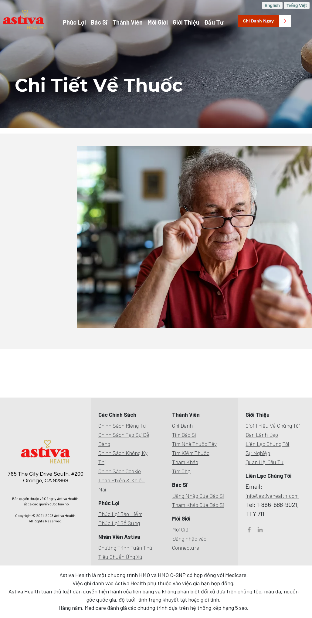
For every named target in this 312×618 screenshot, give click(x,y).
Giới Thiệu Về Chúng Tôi (273, 425)
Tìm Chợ (181, 471)
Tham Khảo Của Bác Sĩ (198, 504)
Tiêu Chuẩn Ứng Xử (120, 556)
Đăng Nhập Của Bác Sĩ (198, 495)
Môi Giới (181, 529)
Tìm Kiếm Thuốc (190, 453)
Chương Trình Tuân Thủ (125, 547)
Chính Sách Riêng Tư (122, 425)
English (272, 5)
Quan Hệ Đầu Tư (264, 462)
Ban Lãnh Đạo (262, 434)
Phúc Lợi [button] (74, 22)
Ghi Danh (182, 425)
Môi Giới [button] (158, 22)
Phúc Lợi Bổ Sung (119, 523)
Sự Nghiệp (258, 453)
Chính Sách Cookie (119, 471)
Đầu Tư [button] (213, 22)
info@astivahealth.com (272, 495)
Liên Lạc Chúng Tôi (267, 443)
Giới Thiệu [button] (186, 22)
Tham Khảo (185, 462)
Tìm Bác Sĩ (184, 434)
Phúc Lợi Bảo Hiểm (120, 514)
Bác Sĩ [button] (99, 22)
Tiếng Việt (297, 5)
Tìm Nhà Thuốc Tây (194, 443)
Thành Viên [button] (127, 22)
